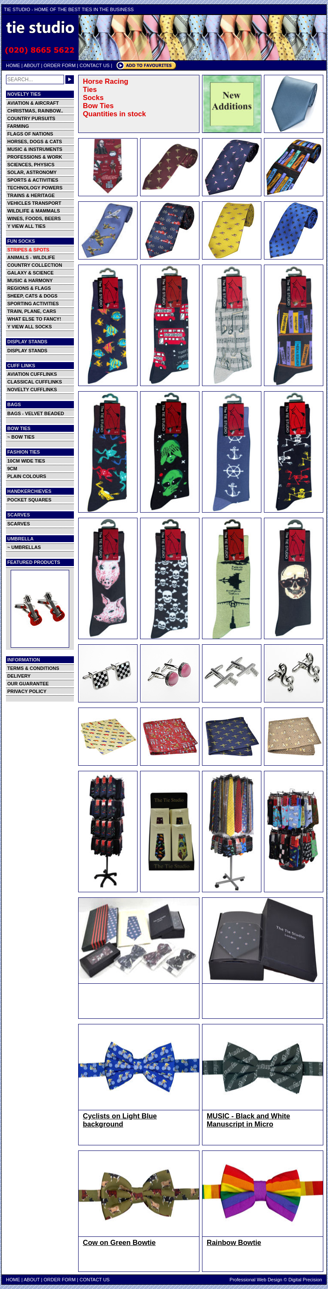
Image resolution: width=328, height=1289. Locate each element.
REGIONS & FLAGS (29, 288)
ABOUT (31, 65)
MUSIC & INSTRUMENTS (34, 149)
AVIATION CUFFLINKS (32, 374)
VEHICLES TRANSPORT (34, 203)
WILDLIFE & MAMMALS (33, 210)
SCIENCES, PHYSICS (31, 164)
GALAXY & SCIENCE (30, 272)
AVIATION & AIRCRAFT (33, 103)
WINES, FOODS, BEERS (34, 218)
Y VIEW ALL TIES (26, 226)
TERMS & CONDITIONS (33, 668)
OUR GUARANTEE (28, 683)
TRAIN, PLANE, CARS (31, 311)
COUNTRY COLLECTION (34, 265)
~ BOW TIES (21, 436)
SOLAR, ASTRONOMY (32, 172)
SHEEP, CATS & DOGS (32, 295)
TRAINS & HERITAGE (31, 195)
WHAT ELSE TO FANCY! (34, 319)
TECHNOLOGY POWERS (34, 187)
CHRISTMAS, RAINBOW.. (35, 110)
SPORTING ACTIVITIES (33, 303)
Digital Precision (305, 1279)
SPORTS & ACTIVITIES (32, 180)
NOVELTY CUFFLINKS (32, 389)
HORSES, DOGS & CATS (34, 141)
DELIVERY (19, 675)
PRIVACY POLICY (27, 691)
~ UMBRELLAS (24, 547)
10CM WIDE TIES (26, 460)
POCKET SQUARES (29, 499)
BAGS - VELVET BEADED (35, 413)
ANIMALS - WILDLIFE (31, 257)
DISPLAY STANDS (27, 350)
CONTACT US (94, 65)
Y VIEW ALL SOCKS (29, 326)
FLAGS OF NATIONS (30, 133)
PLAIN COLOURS (26, 476)
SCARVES (18, 523)
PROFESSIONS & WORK (34, 156)
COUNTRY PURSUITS (31, 118)
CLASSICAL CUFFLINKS (34, 381)
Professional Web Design (256, 1279)
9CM (12, 468)
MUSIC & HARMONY (30, 280)
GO (69, 79)
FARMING (18, 126)
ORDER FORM (60, 65)
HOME (13, 65)
